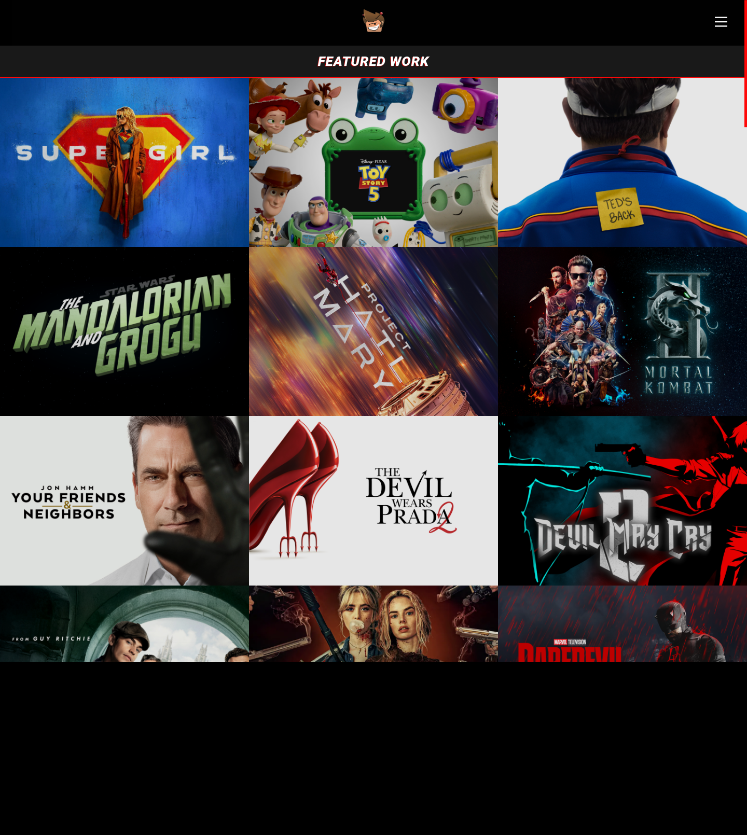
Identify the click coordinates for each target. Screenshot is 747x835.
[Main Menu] (721, 26)
